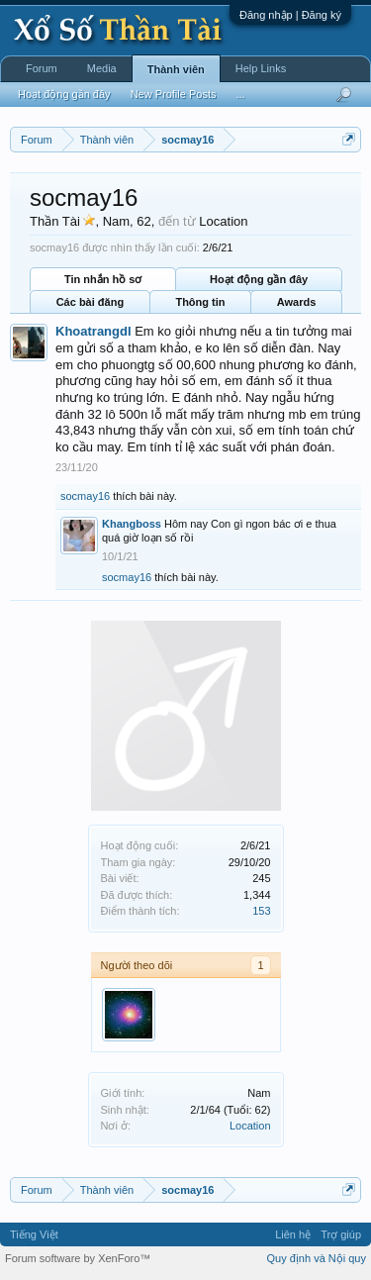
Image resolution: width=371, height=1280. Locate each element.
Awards (297, 302)
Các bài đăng (90, 302)
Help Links (260, 68)
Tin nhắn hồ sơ (102, 279)
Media (102, 68)
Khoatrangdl (93, 331)
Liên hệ (293, 1234)
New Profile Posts (174, 94)
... (239, 94)
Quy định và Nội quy (317, 1258)
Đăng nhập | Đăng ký (290, 15)
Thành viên (176, 69)
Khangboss (131, 524)
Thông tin (200, 302)
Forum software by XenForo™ (77, 1258)
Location (250, 1126)
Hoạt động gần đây (259, 279)
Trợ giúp (341, 1234)
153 (261, 911)
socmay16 (85, 496)
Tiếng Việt (34, 1234)
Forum (41, 68)
